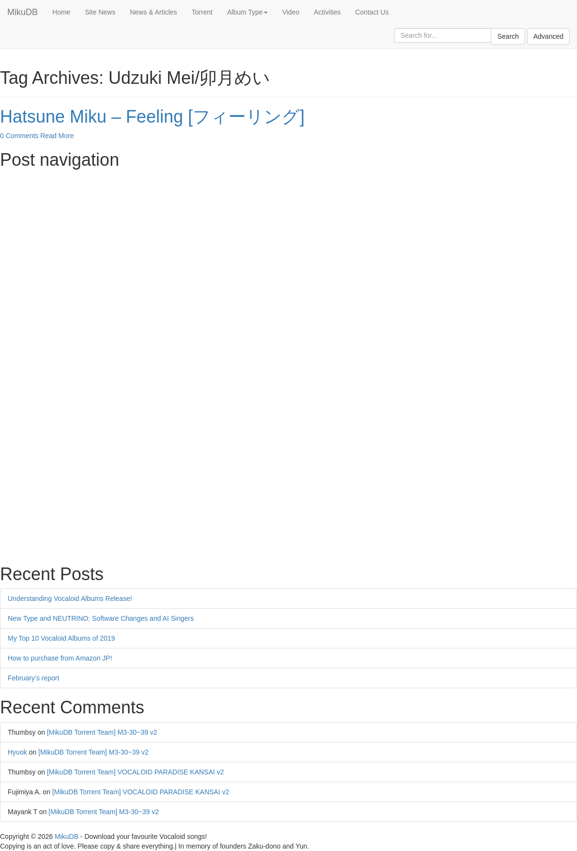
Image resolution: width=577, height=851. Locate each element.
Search (507, 36)
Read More (57, 136)
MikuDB (22, 12)
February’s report (33, 678)
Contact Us (372, 12)
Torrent (202, 12)
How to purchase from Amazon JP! (60, 658)
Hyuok (17, 752)
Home (61, 12)
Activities (327, 12)
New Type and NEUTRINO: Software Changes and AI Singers (101, 618)
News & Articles (153, 12)
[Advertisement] (288, 242)
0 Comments (19, 136)
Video (291, 12)
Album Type (247, 12)
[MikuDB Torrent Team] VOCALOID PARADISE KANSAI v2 (135, 772)
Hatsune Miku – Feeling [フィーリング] (152, 116)
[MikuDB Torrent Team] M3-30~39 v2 (102, 732)
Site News (100, 12)
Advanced (548, 36)
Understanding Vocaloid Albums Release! (70, 598)
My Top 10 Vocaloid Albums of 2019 (61, 638)
